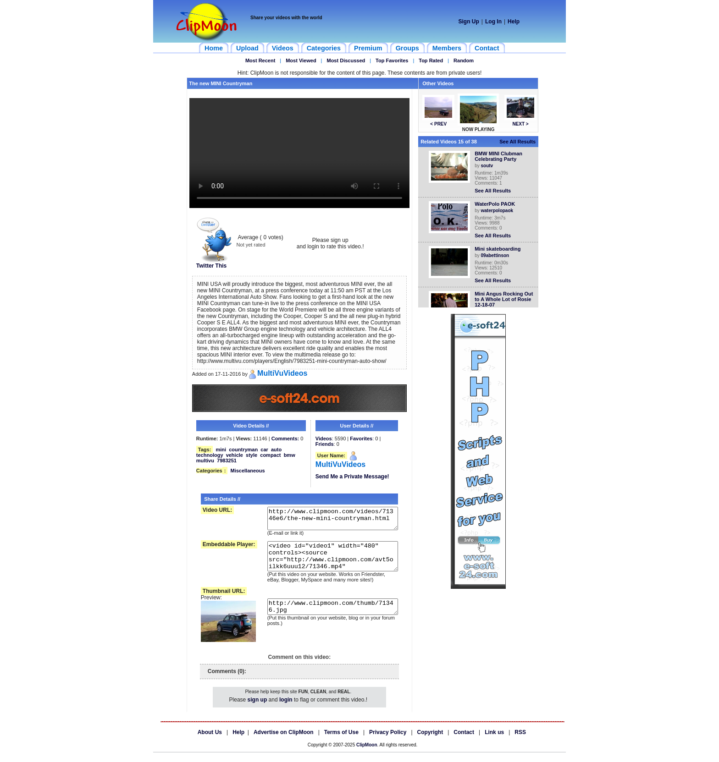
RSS (520, 742)
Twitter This (214, 263)
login (286, 709)
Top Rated (431, 60)
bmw (289, 455)
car (264, 449)
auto (276, 449)
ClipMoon (366, 754)
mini (221, 449)
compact (270, 455)
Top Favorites (392, 60)
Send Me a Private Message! (352, 476)
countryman (243, 449)
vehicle (234, 455)
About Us (210, 742)
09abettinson (497, 255)
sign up (257, 709)
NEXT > (522, 123)
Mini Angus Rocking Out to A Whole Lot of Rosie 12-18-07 (505, 299)
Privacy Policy (387, 742)
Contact (464, 742)
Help (514, 21)
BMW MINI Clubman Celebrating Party (500, 156)
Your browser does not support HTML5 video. (299, 153)
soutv (489, 165)
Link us (494, 742)
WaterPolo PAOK (496, 204)
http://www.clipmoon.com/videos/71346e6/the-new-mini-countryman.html (327, 520)
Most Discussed (345, 60)
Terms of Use (341, 742)
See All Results (519, 141)
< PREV (440, 123)
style (251, 455)
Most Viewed (301, 60)
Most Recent (260, 60)
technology (209, 455)
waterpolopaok (499, 210)
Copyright (430, 742)
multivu (205, 460)
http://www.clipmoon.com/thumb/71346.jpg (327, 619)
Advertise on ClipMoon (284, 742)
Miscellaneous (247, 470)
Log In (493, 21)
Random (464, 60)
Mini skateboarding (499, 249)
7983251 (227, 460)
